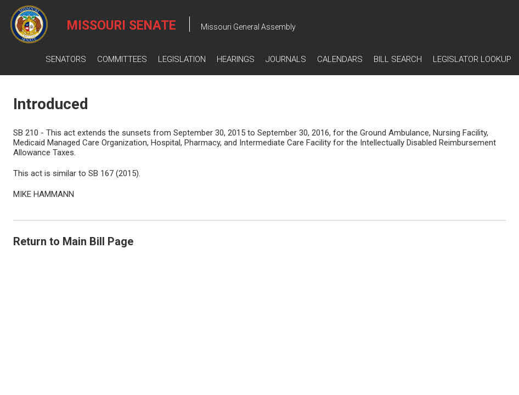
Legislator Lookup (472, 59)
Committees (122, 59)
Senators (66, 59)
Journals (286, 59)
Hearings (236, 59)
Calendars (340, 59)
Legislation (182, 59)
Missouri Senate (121, 25)
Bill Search (398, 59)
